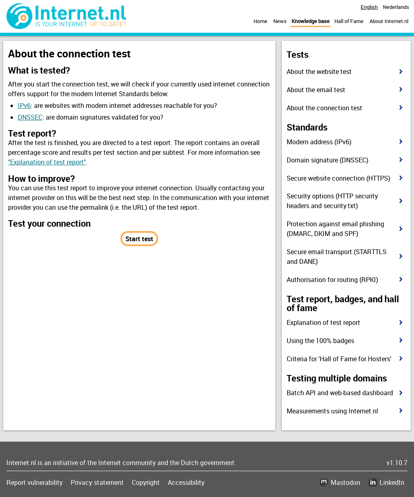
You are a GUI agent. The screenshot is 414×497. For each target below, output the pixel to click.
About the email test (316, 89)
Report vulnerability (34, 482)
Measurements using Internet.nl (332, 410)
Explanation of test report (323, 322)
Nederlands (396, 7)
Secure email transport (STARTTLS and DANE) (337, 256)
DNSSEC (30, 117)
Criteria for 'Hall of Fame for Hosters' (339, 358)
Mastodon (345, 482)
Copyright (146, 482)
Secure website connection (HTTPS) (338, 178)
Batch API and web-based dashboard (340, 392)
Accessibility (186, 482)
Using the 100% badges (320, 340)
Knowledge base (310, 21)
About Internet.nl (389, 21)
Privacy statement (97, 482)
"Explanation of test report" (47, 162)
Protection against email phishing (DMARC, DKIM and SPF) (335, 228)
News (280, 21)
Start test (139, 238)
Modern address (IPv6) (319, 141)
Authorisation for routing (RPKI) (332, 279)
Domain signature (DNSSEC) (327, 160)
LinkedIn (392, 482)
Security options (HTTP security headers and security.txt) (332, 201)
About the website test (319, 71)
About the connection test (324, 107)
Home (260, 21)
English (369, 7)
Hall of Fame (348, 21)
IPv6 (24, 105)
